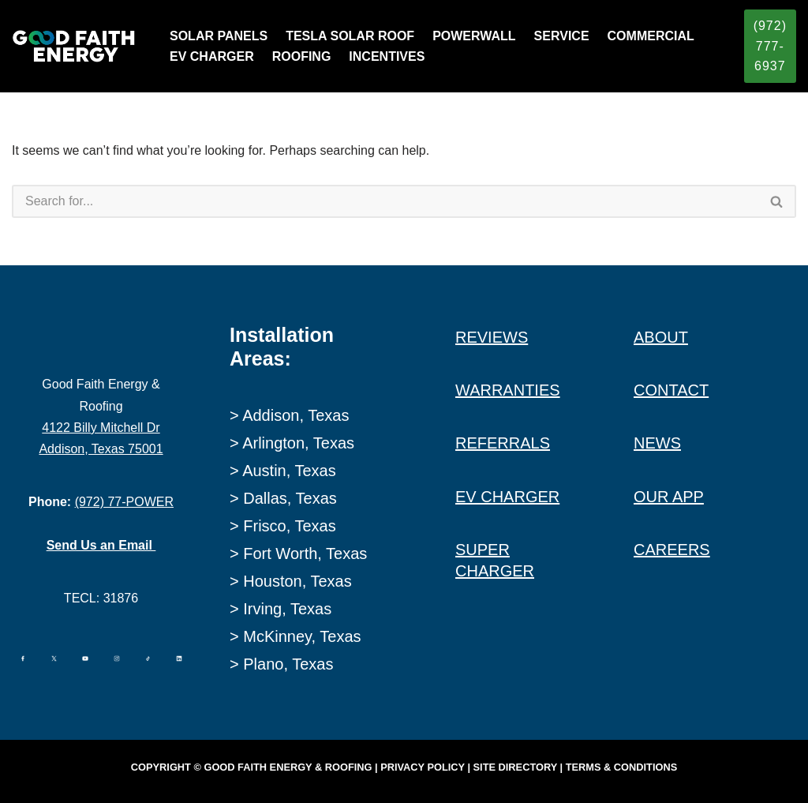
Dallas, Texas (290, 498)
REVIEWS (491, 337)
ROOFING (301, 56)
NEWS (657, 443)
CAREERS (672, 549)
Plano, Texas (288, 664)
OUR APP (669, 496)
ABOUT (661, 337)
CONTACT (671, 390)
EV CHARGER (212, 56)
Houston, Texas (297, 581)
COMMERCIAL (651, 36)
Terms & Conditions (621, 767)
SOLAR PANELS (218, 36)
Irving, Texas (287, 608)
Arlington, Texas (298, 443)
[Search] (385, 201)
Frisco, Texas (289, 526)
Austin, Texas (289, 470)
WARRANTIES (507, 390)
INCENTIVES (387, 56)
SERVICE (561, 36)
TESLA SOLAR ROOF (350, 36)
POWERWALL (473, 36)
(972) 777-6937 (770, 46)
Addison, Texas (295, 415)
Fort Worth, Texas (305, 553)
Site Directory (515, 767)
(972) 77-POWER (124, 501)
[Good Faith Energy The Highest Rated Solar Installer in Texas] (77, 46)
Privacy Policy (422, 767)
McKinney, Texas (302, 636)
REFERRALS (502, 443)
